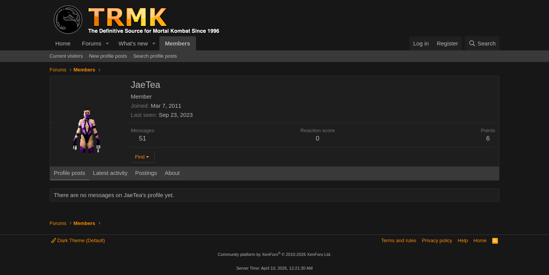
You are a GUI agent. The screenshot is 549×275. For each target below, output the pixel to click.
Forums (91, 43)
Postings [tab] (146, 173)
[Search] (482, 43)
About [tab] (172, 173)
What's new (133, 43)
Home (63, 43)
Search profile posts (155, 56)
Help (463, 240)
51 (142, 138)
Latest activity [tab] (110, 173)
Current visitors (66, 56)
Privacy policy (437, 240)
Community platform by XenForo (274, 254)
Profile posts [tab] (69, 173)
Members (177, 43)
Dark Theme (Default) (78, 240)
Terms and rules (398, 240)
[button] (107, 43)
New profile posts (108, 56)
